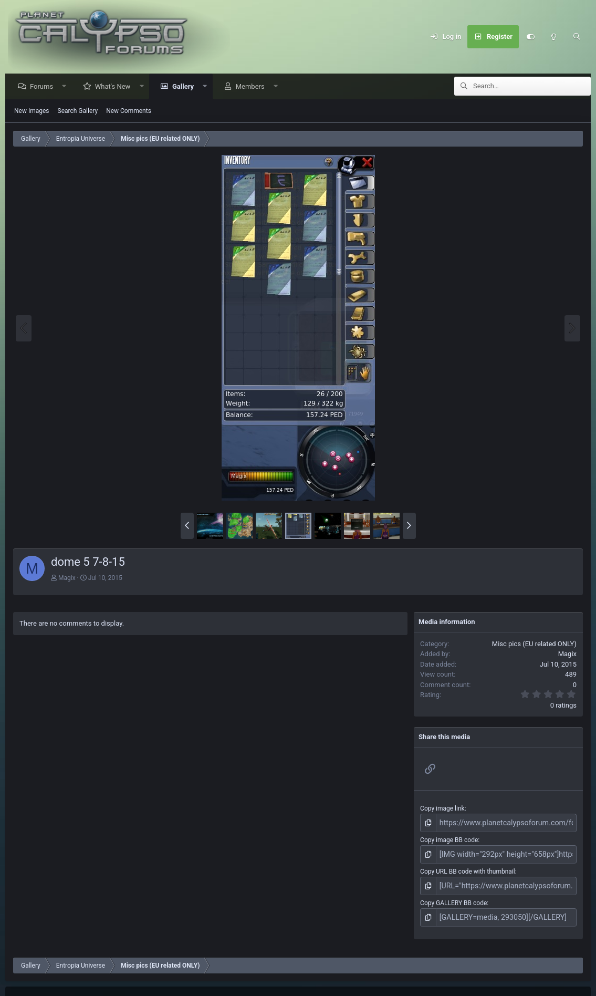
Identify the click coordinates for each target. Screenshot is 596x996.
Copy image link (442, 809)
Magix (67, 578)
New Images (31, 111)
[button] (67, 87)
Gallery (185, 87)
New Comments (128, 111)
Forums (44, 87)
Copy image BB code (449, 839)
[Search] (576, 36)
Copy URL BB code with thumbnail (467, 868)
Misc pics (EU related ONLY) (534, 644)
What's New (115, 87)
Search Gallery (78, 111)
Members (252, 87)
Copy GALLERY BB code (453, 898)
